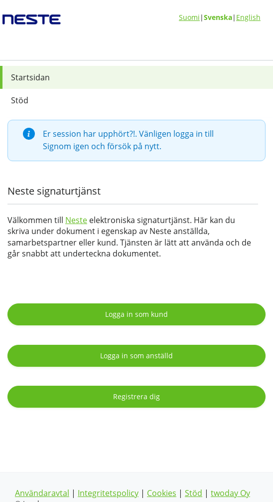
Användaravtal (42, 493)
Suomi (189, 17)
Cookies (161, 493)
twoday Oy (230, 493)
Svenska (218, 17)
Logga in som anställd (136, 355)
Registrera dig (136, 396)
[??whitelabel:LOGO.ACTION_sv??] (46, 15)
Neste (76, 220)
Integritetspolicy (108, 493)
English (248, 17)
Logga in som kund (136, 314)
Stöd (193, 493)
